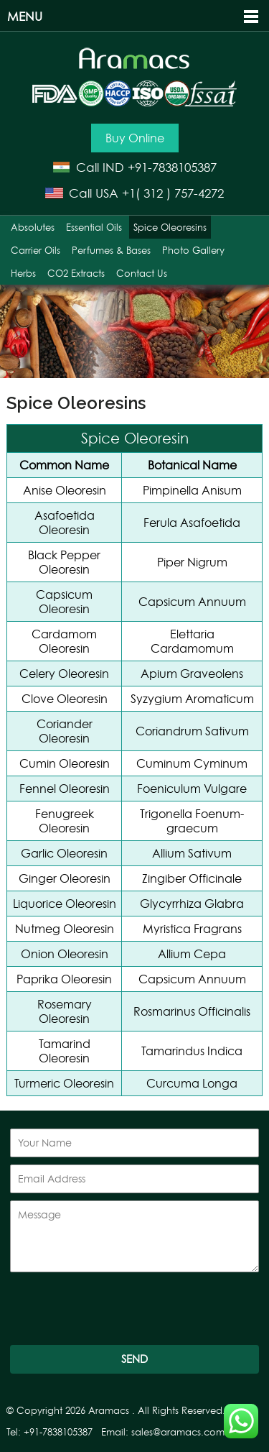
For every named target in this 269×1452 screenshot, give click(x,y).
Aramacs (108, 1410)
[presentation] (119, 1310)
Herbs (23, 273)
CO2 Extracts (76, 273)
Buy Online (134, 138)
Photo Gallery (193, 250)
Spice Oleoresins (170, 227)
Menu (24, 16)
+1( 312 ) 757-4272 (173, 193)
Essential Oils (94, 227)
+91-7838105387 (172, 167)
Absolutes (33, 227)
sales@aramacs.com (178, 1432)
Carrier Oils (35, 250)
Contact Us (141, 273)
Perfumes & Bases (111, 250)
